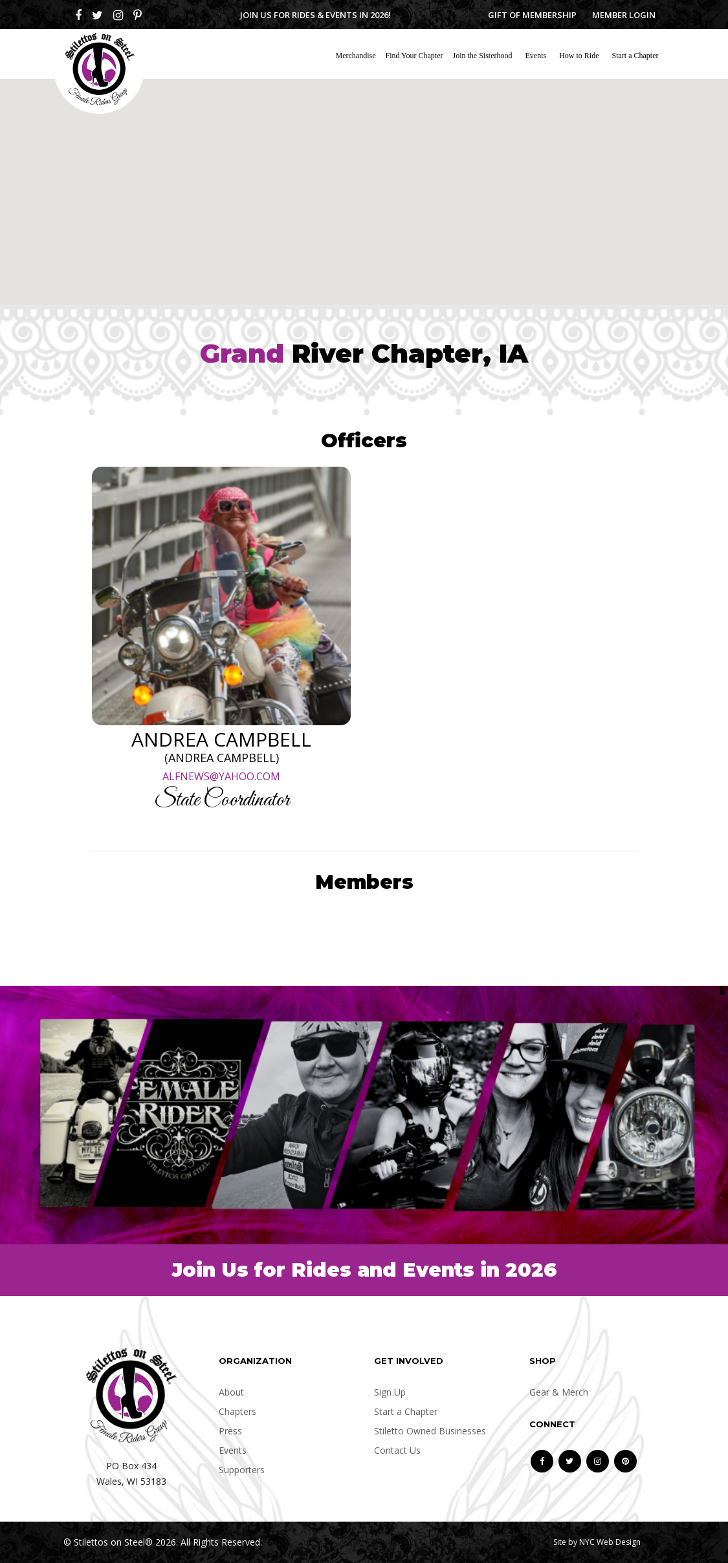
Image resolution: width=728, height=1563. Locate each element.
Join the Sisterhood (483, 55)
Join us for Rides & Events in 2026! (315, 15)
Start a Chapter (635, 55)
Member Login (624, 15)
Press (230, 1431)
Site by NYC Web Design (597, 1541)
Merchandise (356, 55)
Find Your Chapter (414, 55)
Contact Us (397, 1450)
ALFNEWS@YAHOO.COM (221, 776)
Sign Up (390, 1392)
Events (536, 55)
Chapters (237, 1411)
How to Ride (579, 55)
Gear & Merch (558, 1392)
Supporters (242, 1469)
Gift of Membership (532, 15)
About (231, 1392)
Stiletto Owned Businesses (430, 1431)
